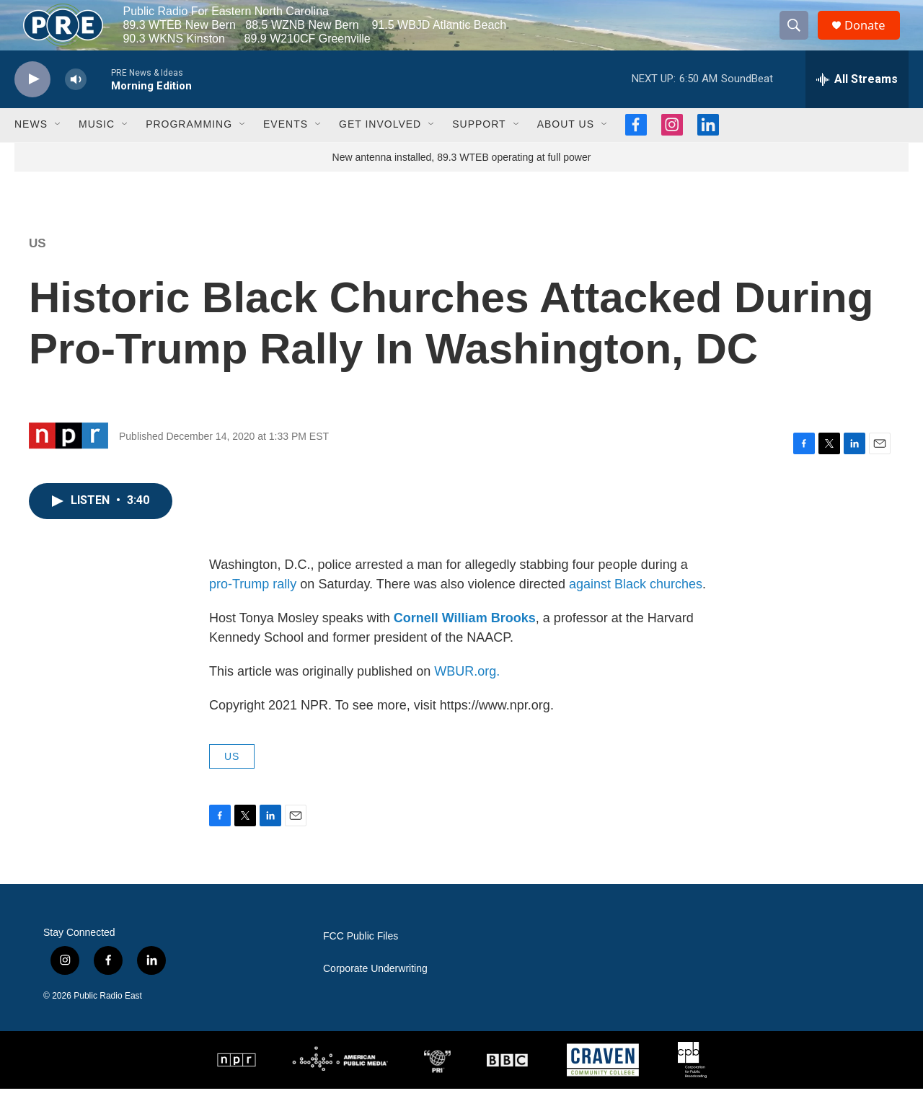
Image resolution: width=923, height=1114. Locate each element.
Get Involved (380, 150)
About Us (565, 150)
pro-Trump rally (252, 609)
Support (478, 150)
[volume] (75, 105)
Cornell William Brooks (465, 643)
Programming (189, 150)
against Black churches (635, 609)
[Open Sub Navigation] (58, 150)
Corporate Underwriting (375, 994)
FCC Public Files (360, 961)
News (31, 150)
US (37, 268)
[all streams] (857, 104)
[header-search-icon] (799, 38)
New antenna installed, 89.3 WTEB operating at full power (461, 182)
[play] (32, 105)
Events (285, 150)
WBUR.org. (467, 696)
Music (97, 150)
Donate (871, 37)
